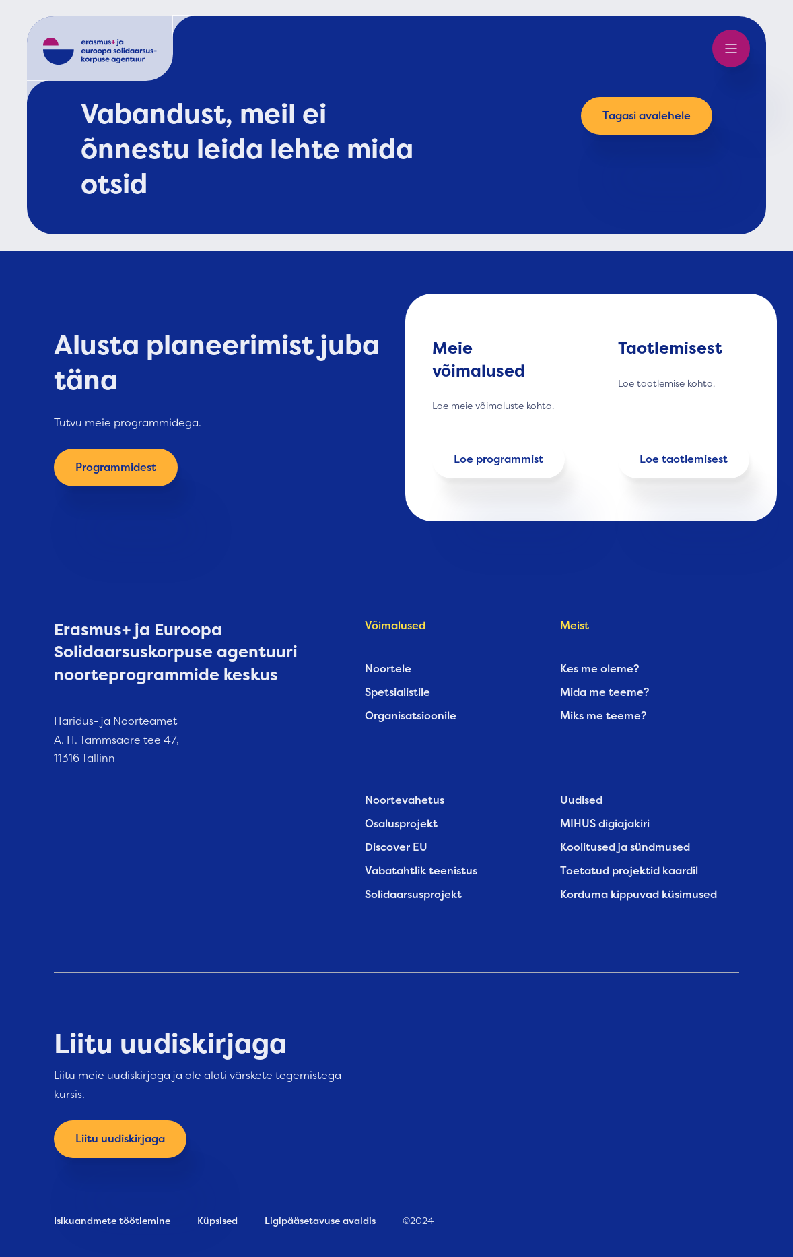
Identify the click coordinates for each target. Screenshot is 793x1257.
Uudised (581, 800)
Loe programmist (498, 459)
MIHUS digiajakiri (605, 824)
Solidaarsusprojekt (413, 895)
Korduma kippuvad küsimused (638, 895)
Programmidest (115, 467)
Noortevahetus (404, 800)
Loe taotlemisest (684, 459)
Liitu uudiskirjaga (120, 1139)
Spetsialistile (397, 692)
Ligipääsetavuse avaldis (320, 1220)
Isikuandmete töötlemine (112, 1220)
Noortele (388, 669)
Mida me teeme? (605, 692)
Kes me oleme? (600, 669)
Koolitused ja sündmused (625, 847)
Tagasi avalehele (646, 116)
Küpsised (217, 1220)
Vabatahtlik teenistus (421, 871)
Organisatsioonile (410, 716)
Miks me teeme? (603, 716)
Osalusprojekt (401, 824)
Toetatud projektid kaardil (629, 871)
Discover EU (396, 847)
